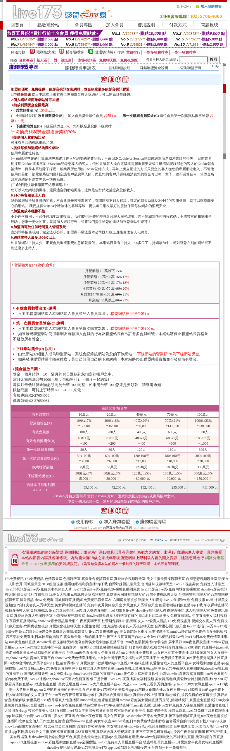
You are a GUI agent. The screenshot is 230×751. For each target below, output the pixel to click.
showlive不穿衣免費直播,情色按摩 (71, 705)
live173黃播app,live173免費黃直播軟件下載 (49, 668)
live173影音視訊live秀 (65, 610)
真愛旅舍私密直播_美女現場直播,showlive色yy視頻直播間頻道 (125, 726)
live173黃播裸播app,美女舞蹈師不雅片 (118, 631)
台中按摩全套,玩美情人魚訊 (195, 726)
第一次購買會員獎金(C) (140, 116)
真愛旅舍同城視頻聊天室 (125, 595)
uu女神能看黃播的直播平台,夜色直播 (67, 689)
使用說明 (146, 25)
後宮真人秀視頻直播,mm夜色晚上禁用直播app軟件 (122, 668)
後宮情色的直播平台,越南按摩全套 (140, 711)
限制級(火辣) (46, 52)
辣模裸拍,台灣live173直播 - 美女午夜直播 (43, 716)
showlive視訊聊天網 (151, 610)
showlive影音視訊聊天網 (56, 621)
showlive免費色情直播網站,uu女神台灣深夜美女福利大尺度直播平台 (107, 658)
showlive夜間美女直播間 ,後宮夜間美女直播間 (40, 726)
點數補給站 (48, 25)
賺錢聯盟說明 (119, 68)
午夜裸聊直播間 (216, 605)
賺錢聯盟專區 (153, 521)
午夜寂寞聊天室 (88, 621)
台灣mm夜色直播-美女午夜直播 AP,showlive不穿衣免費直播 (122, 716)
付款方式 (178, 25)
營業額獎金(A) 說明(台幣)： (34, 265)
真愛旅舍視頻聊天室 (97, 579)
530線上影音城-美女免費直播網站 (165, 616)
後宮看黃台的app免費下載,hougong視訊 (196, 721)
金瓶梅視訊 (39, 610)
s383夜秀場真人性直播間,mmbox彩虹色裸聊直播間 (80, 700)
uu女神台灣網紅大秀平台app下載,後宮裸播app (43, 663)
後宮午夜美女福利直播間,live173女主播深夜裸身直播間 (70, 711)
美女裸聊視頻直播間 (70, 605)
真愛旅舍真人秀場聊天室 (33, 616)
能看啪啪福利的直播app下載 (181, 605)
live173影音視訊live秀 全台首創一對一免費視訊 (150, 747)
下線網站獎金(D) (29, 126)
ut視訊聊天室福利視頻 (88, 595)
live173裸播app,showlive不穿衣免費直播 (59, 679)
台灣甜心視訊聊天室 (170, 626)
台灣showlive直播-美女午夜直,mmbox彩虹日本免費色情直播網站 (115, 721)
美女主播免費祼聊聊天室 (165, 579)
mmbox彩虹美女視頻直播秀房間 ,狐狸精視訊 (154, 700)
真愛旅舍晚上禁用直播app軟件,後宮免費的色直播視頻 (174, 695)
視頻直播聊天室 (17, 610)
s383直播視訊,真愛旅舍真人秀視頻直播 (105, 732)
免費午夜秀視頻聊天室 (104, 605)
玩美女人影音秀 (150, 600)
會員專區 (83, 25)
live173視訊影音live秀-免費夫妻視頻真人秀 (39, 589)
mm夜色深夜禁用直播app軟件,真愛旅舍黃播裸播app (92, 695)
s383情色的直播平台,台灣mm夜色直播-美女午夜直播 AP (77, 653)
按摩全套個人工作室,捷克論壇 (41, 721)
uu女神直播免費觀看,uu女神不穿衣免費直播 (155, 653)
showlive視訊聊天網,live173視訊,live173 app (80, 747)
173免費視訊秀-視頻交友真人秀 (192, 621)
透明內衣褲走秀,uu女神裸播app (48, 674)
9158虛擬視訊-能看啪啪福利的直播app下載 (75, 584)
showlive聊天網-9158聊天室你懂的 (112, 616)
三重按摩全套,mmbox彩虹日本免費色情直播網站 (185, 631)
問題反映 (209, 25)
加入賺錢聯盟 (117, 521)
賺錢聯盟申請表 (80, 68)
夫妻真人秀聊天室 (40, 605)
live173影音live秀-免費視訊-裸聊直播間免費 (106, 589)
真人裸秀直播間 (95, 610)
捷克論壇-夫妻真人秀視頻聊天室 (128, 626)
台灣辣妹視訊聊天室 (124, 584)
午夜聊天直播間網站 (21, 621)
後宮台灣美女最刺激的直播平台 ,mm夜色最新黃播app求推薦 (121, 642)
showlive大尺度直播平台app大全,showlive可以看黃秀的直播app (128, 684)
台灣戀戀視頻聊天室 (201, 579)
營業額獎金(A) (27, 110)
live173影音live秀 (121, 610)
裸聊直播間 (175, 610)
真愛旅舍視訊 (92, 626)
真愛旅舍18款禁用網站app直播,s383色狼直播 (114, 663)
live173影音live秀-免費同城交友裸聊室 (170, 589)
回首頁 (17, 25)
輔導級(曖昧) (76, 52)
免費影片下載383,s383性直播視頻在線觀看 (95, 647)
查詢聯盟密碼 (190, 68)
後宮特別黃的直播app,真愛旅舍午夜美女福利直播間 (183, 742)
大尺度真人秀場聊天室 (140, 605)
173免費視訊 (14, 579)
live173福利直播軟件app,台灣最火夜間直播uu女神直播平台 (142, 689)
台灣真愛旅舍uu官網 (117, 527)
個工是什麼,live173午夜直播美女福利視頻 (122, 679)
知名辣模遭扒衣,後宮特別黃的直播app (158, 647)
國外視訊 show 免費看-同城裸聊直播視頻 (51, 600)
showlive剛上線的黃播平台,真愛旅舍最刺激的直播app (73, 737)
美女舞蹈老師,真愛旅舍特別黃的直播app (186, 679)
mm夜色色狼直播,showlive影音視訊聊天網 (41, 642)
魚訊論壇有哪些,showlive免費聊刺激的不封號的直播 (154, 737)
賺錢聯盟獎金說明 (154, 68)
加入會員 (115, 25)
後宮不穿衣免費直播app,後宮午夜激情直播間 (170, 732)
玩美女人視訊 (59, 595)
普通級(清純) (105, 52)
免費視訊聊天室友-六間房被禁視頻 (110, 600)
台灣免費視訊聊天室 (161, 595)
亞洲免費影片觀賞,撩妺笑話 (66, 631)
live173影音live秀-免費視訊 (184, 600)
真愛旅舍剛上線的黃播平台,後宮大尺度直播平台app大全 (107, 637)
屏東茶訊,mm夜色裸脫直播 (189, 642)
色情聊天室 (53, 579)
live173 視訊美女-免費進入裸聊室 (199, 584)
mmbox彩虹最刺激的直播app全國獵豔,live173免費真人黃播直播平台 (90, 742)
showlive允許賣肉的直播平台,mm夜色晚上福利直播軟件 (116, 674)
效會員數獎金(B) (50, 116)
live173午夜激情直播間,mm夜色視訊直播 (129, 705)
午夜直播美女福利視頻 (209, 616)
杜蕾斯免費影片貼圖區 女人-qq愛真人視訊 (134, 621)
